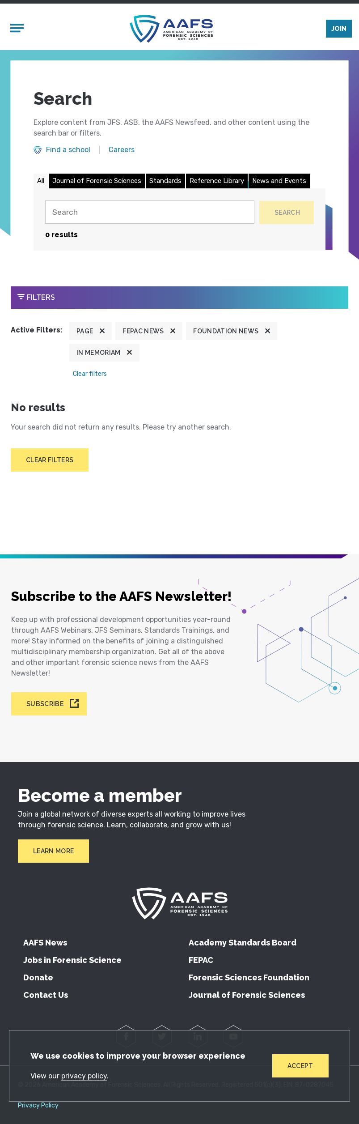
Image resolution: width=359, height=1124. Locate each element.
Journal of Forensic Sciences (96, 183)
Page (84, 333)
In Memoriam (98, 354)
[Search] (148, 214)
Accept (300, 1065)
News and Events (279, 183)
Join (338, 30)
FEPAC (201, 960)
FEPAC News (143, 333)
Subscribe (44, 703)
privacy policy (84, 1075)
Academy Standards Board (242, 942)
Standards (165, 183)
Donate (38, 977)
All (40, 183)
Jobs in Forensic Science (72, 960)
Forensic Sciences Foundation (249, 977)
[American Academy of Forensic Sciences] (171, 30)
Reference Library (217, 183)
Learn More (53, 851)
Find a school (68, 152)
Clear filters (90, 376)
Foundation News (225, 333)
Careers (122, 152)
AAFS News (45, 942)
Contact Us (45, 995)
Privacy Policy (38, 1105)
